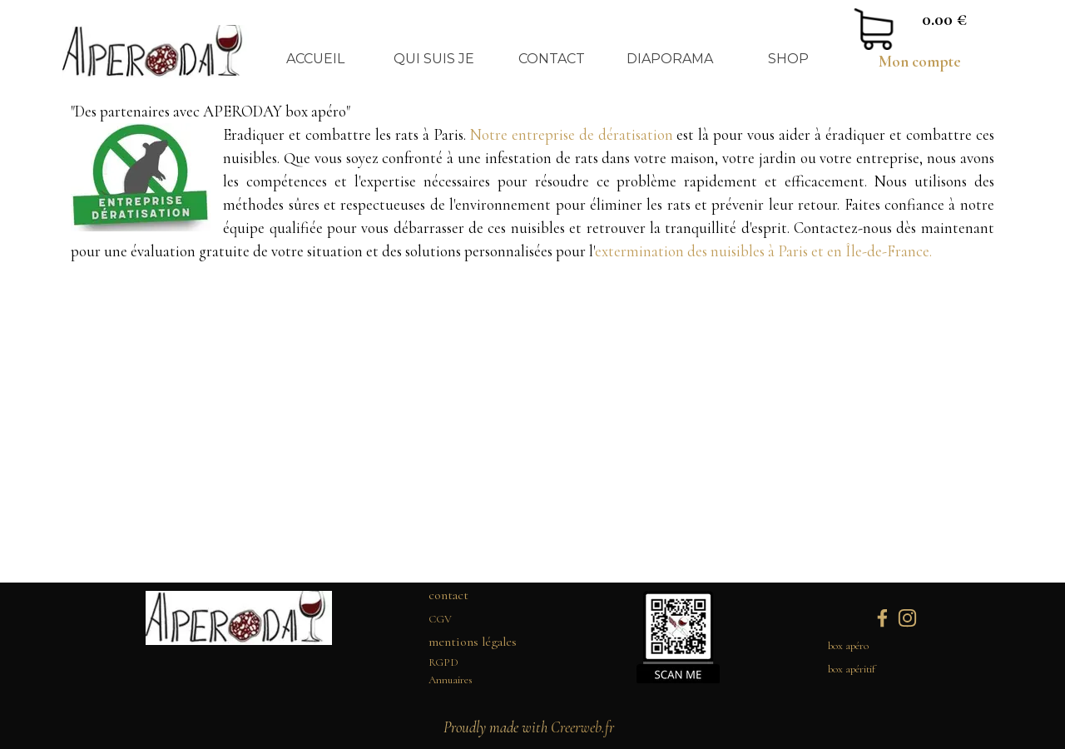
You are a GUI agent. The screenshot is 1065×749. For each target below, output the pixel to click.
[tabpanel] (919, 61)
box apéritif (851, 669)
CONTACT (551, 59)
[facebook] (882, 618)
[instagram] (907, 618)
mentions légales (472, 641)
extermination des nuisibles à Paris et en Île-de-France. (763, 251)
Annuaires (450, 680)
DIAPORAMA (670, 59)
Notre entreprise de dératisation (573, 135)
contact (448, 595)
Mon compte (920, 61)
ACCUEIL (315, 59)
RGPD (443, 662)
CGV (440, 619)
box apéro (848, 645)
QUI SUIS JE (434, 59)
